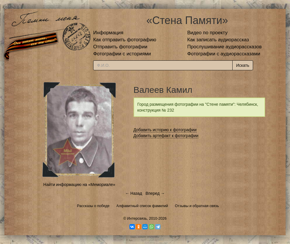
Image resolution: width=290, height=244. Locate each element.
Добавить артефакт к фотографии (166, 135)
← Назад (133, 193)
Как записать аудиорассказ (218, 39)
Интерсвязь (137, 218)
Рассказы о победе (93, 206)
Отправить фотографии (120, 47)
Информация (108, 32)
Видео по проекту (207, 32)
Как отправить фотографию (124, 39)
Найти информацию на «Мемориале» (79, 184)
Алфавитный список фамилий (142, 206)
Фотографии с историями (122, 54)
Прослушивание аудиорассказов (224, 47)
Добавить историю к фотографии (165, 129)
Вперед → (155, 193)
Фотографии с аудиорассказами (223, 54)
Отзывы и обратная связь (197, 206)
